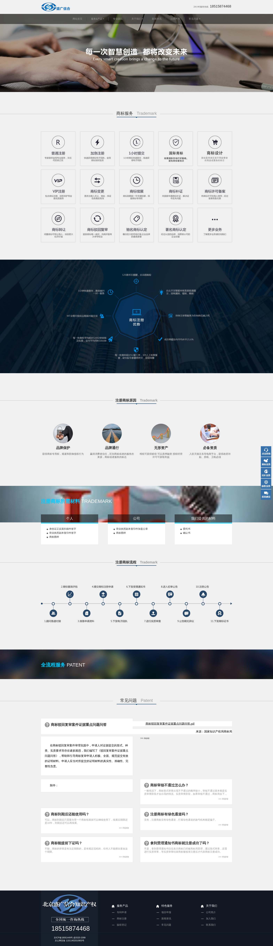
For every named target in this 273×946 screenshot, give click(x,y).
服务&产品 (96, 18)
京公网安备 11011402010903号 (69, 940)
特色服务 (167, 905)
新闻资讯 (157, 18)
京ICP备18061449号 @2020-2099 (69, 937)
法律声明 (175, 18)
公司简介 (211, 912)
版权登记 (122, 924)
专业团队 (118, 18)
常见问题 (193, 18)
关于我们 (136, 18)
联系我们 (211, 924)
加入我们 (211, 918)
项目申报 (166, 912)
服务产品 (122, 905)
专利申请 (122, 912)
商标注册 (122, 918)
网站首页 (77, 18)
